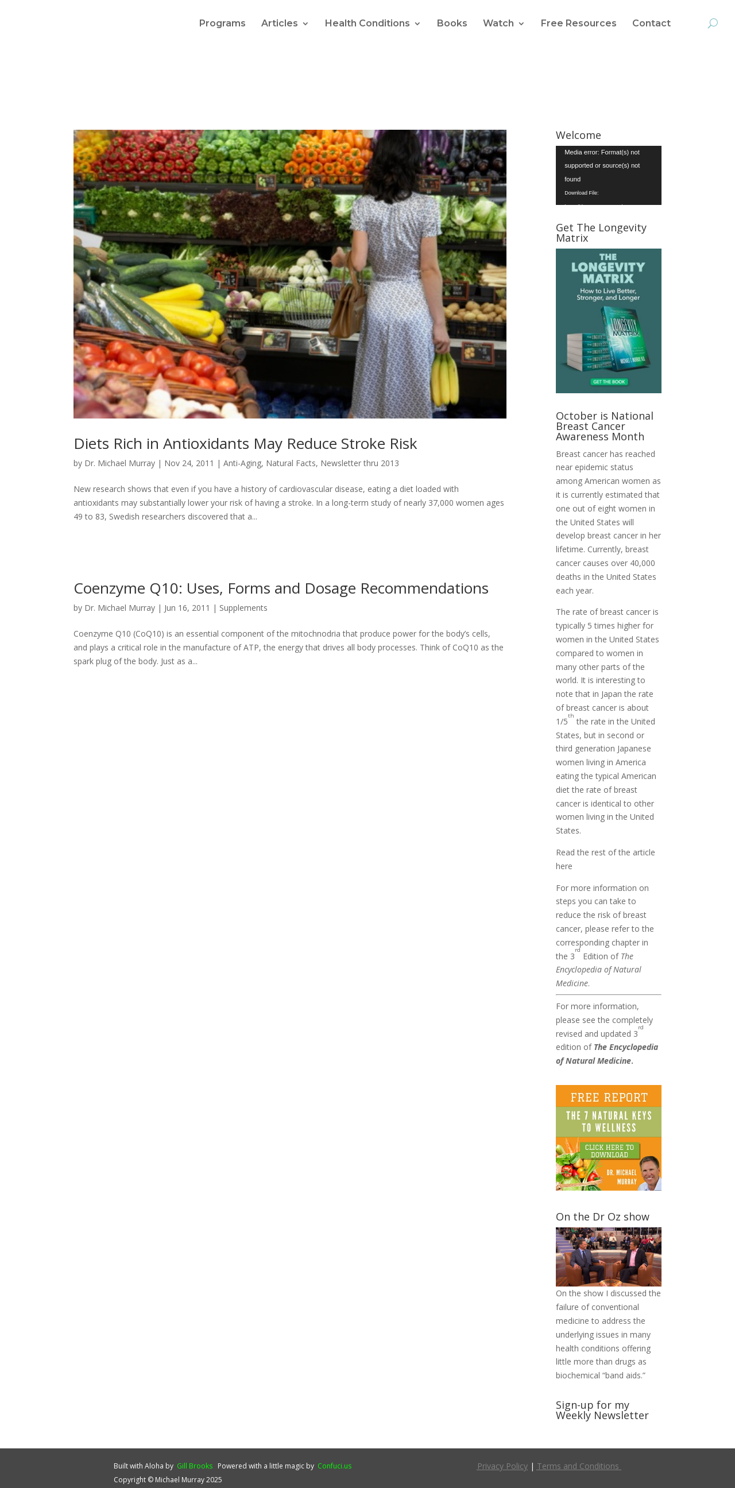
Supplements (243, 607)
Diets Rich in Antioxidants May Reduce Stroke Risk (245, 443)
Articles (279, 24)
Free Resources (579, 24)
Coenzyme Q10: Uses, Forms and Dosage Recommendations (281, 588)
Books (452, 24)
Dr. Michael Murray (119, 463)
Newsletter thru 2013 (359, 463)
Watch (498, 24)
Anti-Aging (242, 463)
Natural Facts (291, 463)
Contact (651, 24)
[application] (609, 175)
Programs (222, 24)
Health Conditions (367, 24)
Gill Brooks (194, 1466)
